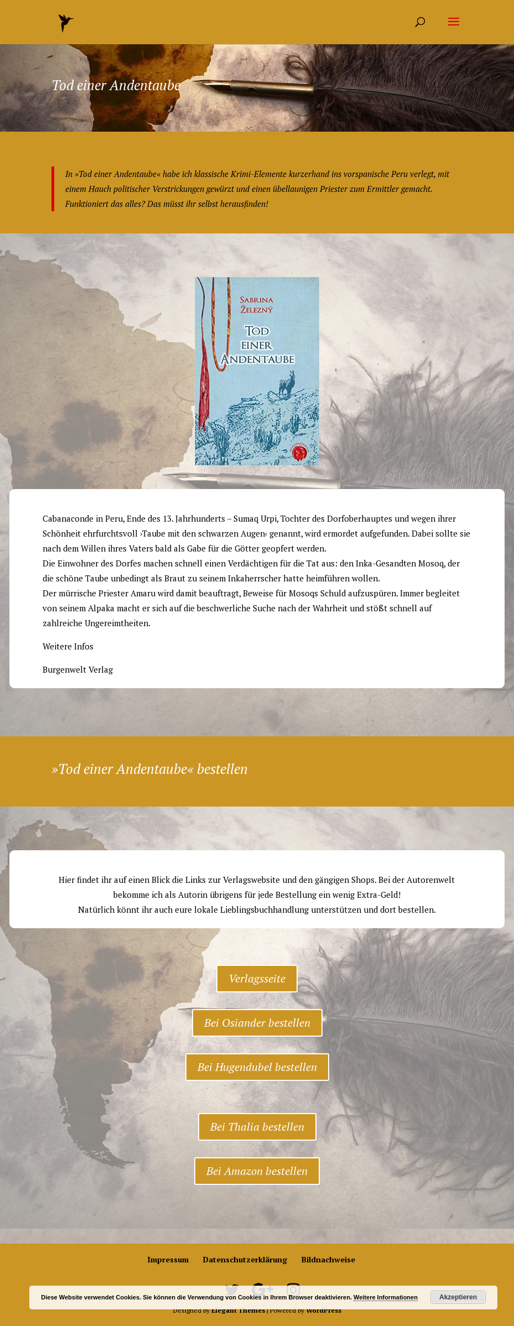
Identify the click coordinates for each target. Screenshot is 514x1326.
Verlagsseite (257, 978)
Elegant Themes (238, 1310)
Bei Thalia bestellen (257, 1126)
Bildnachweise (328, 1259)
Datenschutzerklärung (245, 1259)
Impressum (168, 1259)
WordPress (323, 1310)
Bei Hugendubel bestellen (257, 1066)
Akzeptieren (458, 1297)
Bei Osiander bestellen (257, 1022)
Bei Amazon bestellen (257, 1170)
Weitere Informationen (386, 1297)
